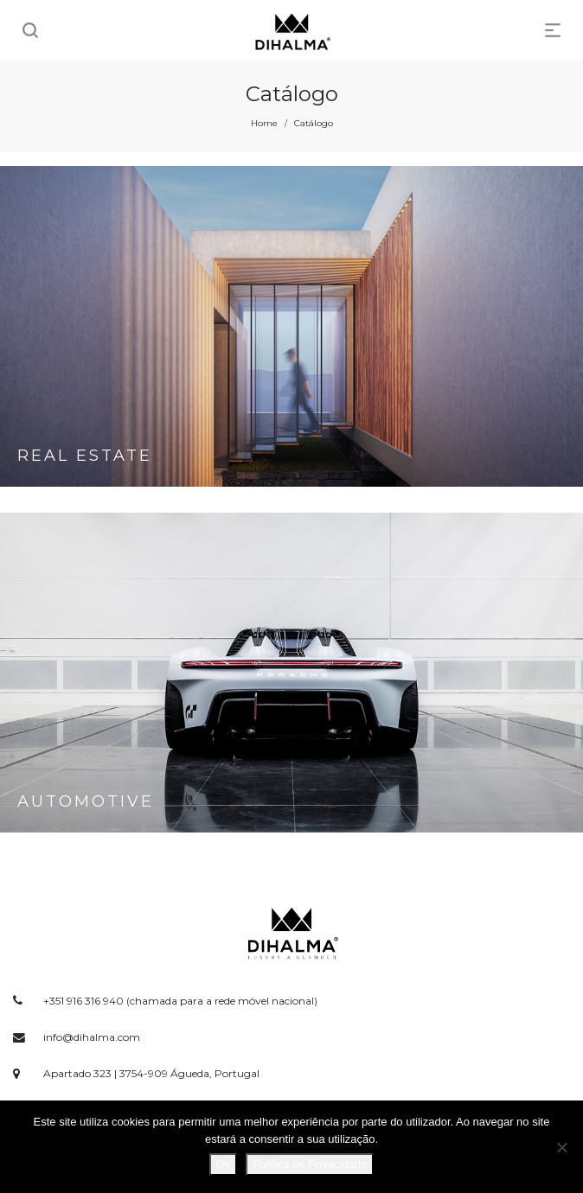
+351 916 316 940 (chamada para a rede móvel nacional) (180, 1000)
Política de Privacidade (310, 1164)
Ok (223, 1164)
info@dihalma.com (91, 1036)
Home (264, 123)
